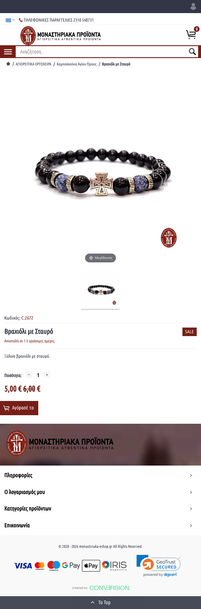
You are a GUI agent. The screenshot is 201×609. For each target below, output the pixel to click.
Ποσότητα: (13, 375)
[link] (159, 565)
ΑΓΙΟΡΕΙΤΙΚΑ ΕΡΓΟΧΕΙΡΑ (33, 64)
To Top (100, 602)
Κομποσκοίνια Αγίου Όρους (77, 64)
